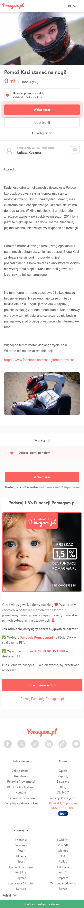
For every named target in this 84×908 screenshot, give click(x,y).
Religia (63, 861)
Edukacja (63, 867)
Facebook (8, 741)
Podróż (63, 872)
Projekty (21, 872)
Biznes (63, 889)
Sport (21, 861)
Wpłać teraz (42, 109)
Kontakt (21, 792)
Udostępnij (42, 122)
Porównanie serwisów (21, 798)
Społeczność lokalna (21, 883)
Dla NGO (63, 792)
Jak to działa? (21, 771)
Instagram (35, 741)
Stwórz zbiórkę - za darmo (42, 904)
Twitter (21, 741)
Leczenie (21, 840)
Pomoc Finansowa (21, 867)
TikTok (62, 741)
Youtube (76, 741)
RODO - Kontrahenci (21, 787)
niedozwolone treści (50, 487)
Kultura (21, 889)
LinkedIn (49, 741)
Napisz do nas (71, 487)
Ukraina (21, 856)
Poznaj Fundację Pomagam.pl (42, 698)
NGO (62, 856)
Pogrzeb (21, 878)
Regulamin (21, 776)
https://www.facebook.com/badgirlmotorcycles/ (39, 360)
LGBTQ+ (63, 840)
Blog (63, 787)
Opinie (63, 771)
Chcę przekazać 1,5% (42, 685)
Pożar (21, 850)
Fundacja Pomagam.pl (63, 798)
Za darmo (63, 781)
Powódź (63, 845)
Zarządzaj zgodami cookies (21, 803)
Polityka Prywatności (21, 781)
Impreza (63, 878)
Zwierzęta (21, 845)
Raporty (63, 776)
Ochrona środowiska (63, 883)
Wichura (63, 850)
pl (70, 6)
